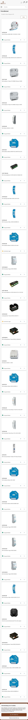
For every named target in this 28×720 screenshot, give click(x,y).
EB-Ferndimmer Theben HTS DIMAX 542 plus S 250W (12, 81)
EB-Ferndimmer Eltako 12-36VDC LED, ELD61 (10, 245)
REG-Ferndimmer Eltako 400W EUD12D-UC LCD (11, 597)
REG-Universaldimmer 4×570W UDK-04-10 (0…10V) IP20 (12, 292)
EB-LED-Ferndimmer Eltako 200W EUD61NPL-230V (11, 667)
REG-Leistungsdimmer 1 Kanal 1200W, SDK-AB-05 (11, 644)
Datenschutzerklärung (14, 718)
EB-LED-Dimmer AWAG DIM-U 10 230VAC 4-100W (11, 34)
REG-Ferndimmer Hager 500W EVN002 (9, 573)
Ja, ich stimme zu (14, 714)
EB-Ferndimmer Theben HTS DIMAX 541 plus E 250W (12, 104)
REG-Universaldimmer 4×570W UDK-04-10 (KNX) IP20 (12, 175)
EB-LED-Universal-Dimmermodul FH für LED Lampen (11, 620)
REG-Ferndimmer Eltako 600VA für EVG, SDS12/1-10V (12, 57)
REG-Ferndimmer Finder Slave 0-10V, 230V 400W (11, 433)
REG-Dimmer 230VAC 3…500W (7, 128)
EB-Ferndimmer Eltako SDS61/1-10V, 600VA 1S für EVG (12, 151)
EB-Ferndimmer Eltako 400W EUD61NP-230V (10, 503)
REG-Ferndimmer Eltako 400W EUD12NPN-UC (10, 221)
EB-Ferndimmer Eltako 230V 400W (8, 480)
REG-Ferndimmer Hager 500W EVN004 (9, 268)
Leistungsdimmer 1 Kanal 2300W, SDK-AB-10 (10, 315)
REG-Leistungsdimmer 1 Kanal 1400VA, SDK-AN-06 (11, 339)
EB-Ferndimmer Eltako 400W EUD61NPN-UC (10, 691)
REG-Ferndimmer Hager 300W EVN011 (9, 527)
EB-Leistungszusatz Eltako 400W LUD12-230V (10, 198)
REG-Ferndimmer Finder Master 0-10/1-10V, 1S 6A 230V (12, 409)
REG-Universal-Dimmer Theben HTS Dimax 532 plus (11, 456)
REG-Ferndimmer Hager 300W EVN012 (9, 550)
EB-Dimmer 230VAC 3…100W (7, 362)
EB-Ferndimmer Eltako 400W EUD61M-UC (9, 386)
